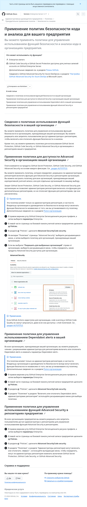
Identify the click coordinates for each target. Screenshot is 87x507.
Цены (60, 496)
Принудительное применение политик (20, 21)
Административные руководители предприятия (23, 19)
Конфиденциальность (37, 496)
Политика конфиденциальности (15, 482)
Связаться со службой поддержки (58, 481)
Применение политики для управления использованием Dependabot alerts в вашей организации (35, 337)
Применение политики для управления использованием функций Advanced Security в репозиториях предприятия (36, 410)
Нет (18, 478)
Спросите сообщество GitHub (56, 478)
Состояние (52, 496)
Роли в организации (52, 211)
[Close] (80, 3)
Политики (48, 19)
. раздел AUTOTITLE (58, 168)
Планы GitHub (52, 70)
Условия (24, 496)
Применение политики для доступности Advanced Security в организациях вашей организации (39, 158)
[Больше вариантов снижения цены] (30, 86)
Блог (6, 499)
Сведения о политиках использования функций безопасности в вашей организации (37, 123)
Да (9, 478)
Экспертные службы (71, 496)
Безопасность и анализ (46, 21)
